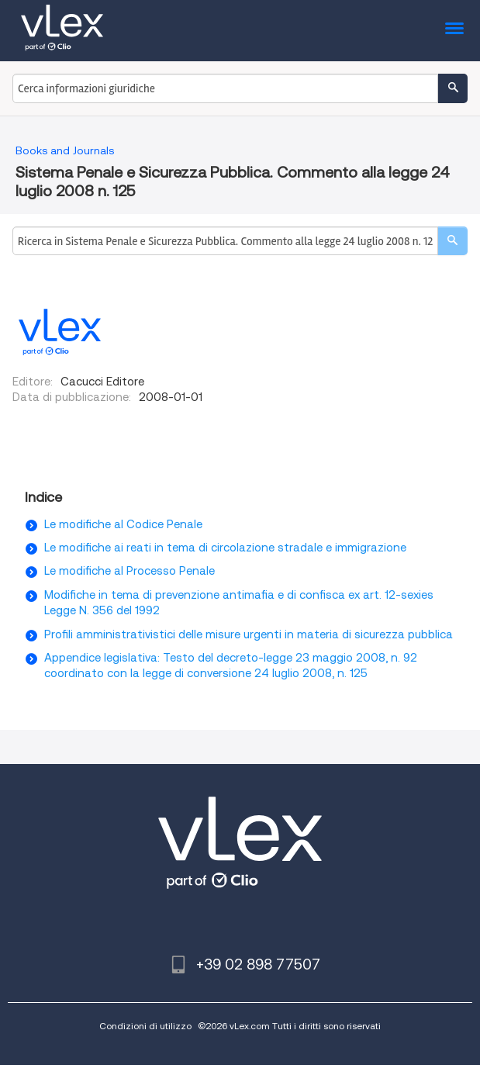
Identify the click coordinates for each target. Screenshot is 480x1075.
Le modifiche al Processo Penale (129, 571)
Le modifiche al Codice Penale (123, 524)
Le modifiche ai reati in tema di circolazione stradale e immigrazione (225, 547)
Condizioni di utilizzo (145, 1026)
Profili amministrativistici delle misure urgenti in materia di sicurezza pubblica (248, 634)
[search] (452, 240)
